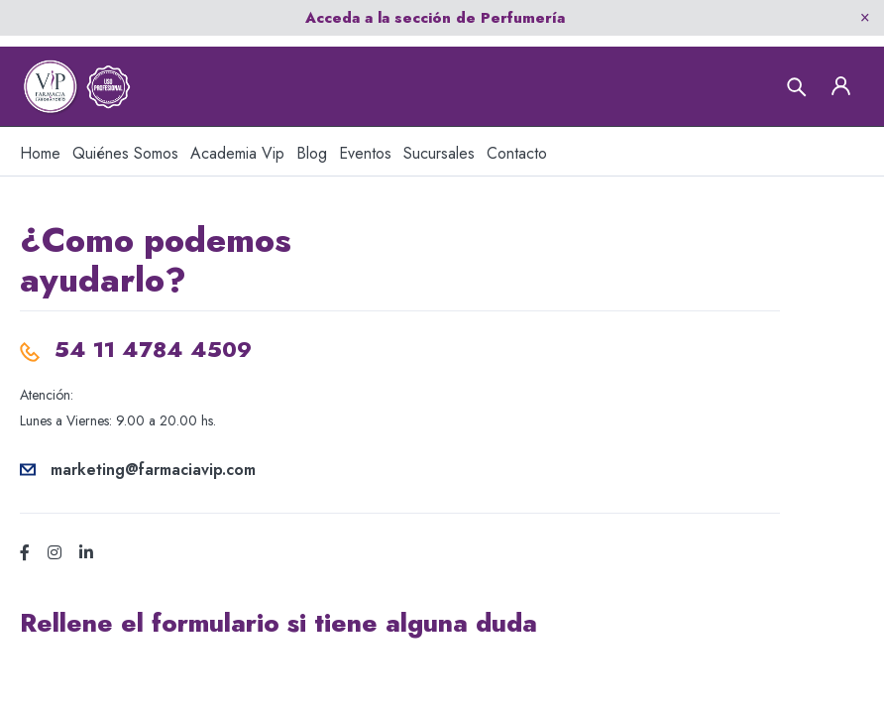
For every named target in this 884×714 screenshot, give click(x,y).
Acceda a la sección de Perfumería (435, 18)
